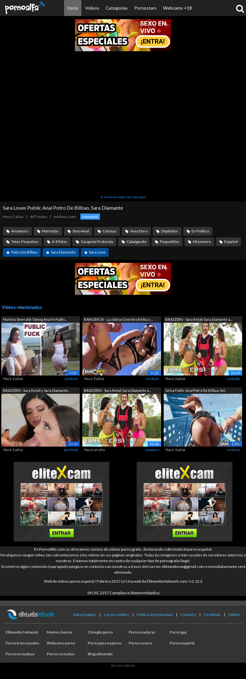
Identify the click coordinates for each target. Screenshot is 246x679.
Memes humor (60, 632)
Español (231, 241)
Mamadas (50, 231)
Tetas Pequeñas (24, 241)
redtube (233, 378)
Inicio (72, 8)
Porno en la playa (20, 653)
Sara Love (97, 252)
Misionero (202, 241)
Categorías (117, 8)
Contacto (188, 614)
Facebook (212, 614)
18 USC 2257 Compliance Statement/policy (123, 592)
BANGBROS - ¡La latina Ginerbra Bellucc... (118, 319)
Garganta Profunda (97, 241)
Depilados (169, 231)
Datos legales (84, 614)
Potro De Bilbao (24, 252)
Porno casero (140, 643)
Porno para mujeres (105, 643)
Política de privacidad (155, 614)
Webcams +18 (177, 8)
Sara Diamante (63, 252)
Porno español (182, 643)
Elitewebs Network (22, 632)
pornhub (71, 450)
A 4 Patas (59, 241)
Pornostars (145, 8)
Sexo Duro (139, 231)
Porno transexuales (22, 643)
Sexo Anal (80, 231)
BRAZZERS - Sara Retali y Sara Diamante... (36, 390)
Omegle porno (100, 632)
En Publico (200, 231)
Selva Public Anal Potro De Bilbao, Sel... (196, 390)
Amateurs (20, 231)
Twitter (234, 614)
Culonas (109, 231)
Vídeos (92, 8)
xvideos (71, 378)
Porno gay (178, 632)
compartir (90, 216)
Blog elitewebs (100, 653)
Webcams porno (61, 643)
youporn (152, 450)
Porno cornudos (61, 653)
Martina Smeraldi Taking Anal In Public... (35, 319)
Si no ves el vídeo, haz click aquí (123, 197)
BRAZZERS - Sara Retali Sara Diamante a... (198, 319)
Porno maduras (142, 632)
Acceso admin (123, 665)
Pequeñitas (169, 241)
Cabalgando (136, 241)
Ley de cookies (116, 614)
